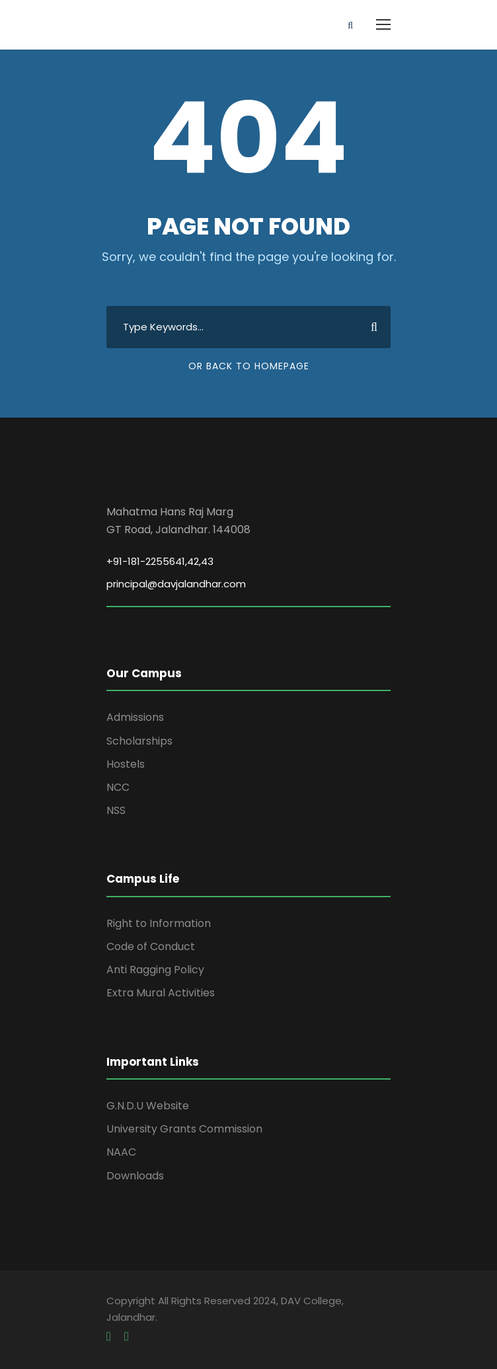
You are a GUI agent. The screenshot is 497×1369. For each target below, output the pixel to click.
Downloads (135, 1175)
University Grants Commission (184, 1128)
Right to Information (158, 923)
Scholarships (139, 741)
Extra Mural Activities (160, 992)
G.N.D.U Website (147, 1105)
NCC (118, 787)
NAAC (121, 1152)
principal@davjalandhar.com (176, 584)
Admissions (135, 717)
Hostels (125, 764)
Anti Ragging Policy (155, 969)
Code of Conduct (150, 946)
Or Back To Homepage (248, 366)
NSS (116, 810)
